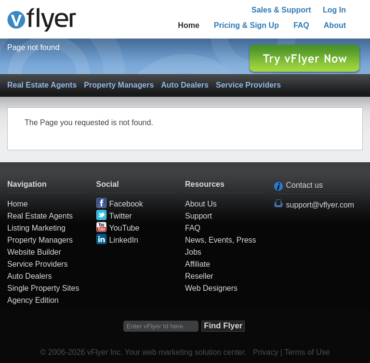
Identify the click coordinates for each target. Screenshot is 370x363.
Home (188, 25)
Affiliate (197, 264)
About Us (201, 204)
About (335, 25)
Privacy (265, 352)
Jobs (193, 252)
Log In (334, 10)
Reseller (199, 276)
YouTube (124, 228)
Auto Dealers (185, 85)
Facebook (126, 204)
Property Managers (119, 85)
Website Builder (34, 252)
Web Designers (211, 288)
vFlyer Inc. (105, 352)
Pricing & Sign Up (246, 25)
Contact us (304, 185)
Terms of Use (307, 352)
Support (198, 216)
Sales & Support (281, 10)
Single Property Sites (43, 288)
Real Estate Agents (42, 85)
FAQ (301, 25)
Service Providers (248, 85)
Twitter (120, 216)
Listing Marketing (36, 228)
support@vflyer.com (320, 205)
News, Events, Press (220, 240)
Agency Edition (33, 300)
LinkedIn (124, 240)
